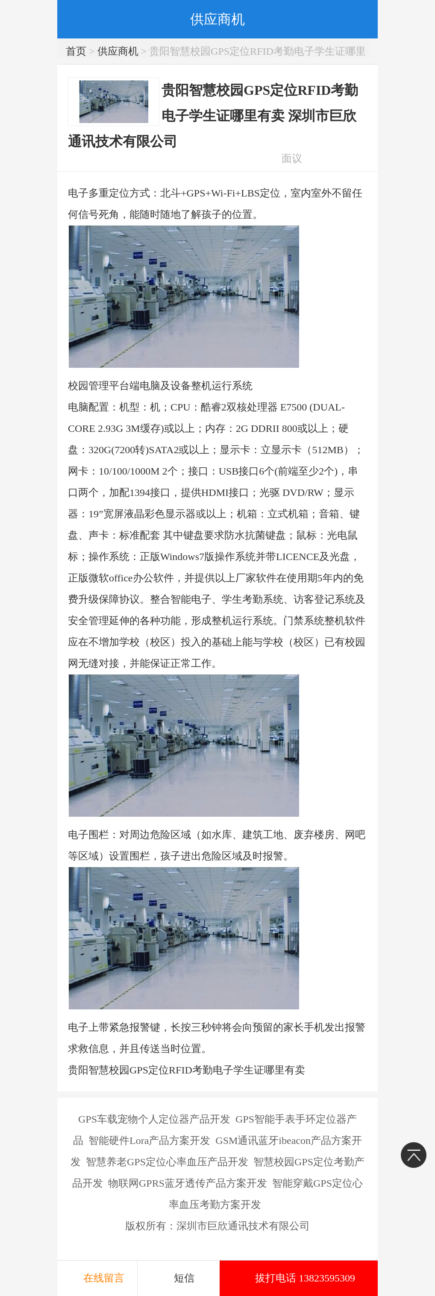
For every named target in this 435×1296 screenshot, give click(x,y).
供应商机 (117, 51)
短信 (184, 1278)
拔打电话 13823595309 (305, 1278)
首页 (76, 51)
